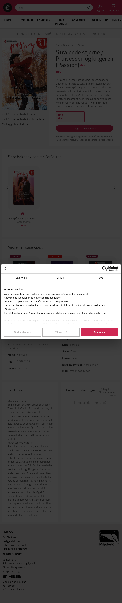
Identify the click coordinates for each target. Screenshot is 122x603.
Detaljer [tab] (61, 277)
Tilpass (61, 332)
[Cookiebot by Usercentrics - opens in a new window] (104, 268)
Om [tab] (101, 277)
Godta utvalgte (22, 332)
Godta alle (99, 332)
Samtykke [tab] (21, 277)
